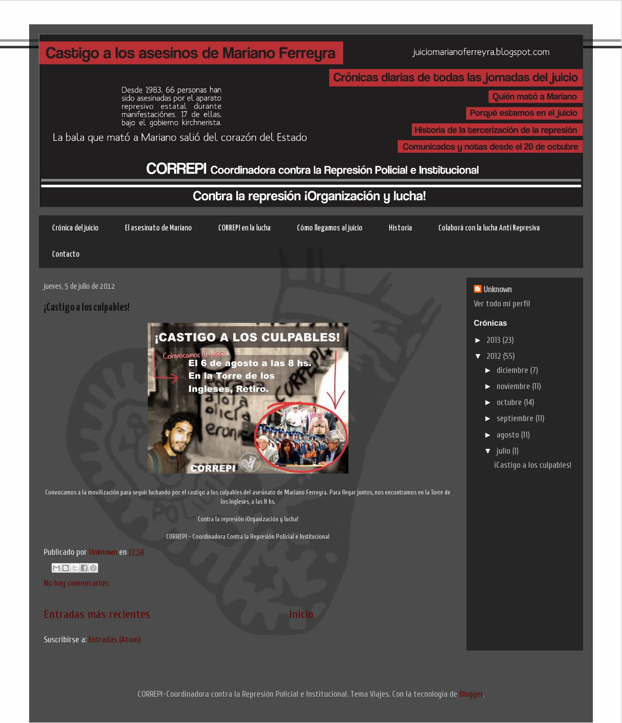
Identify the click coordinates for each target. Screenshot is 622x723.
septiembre (516, 418)
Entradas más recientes (97, 614)
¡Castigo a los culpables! (87, 307)
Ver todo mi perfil (502, 303)
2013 (494, 340)
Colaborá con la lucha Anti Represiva (489, 228)
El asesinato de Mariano (158, 228)
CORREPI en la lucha (244, 228)
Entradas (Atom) (114, 639)
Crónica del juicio (75, 228)
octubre (510, 402)
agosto (509, 435)
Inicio (301, 614)
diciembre (513, 370)
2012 (494, 356)
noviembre (514, 386)
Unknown (104, 552)
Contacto (66, 254)
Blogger (471, 694)
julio (504, 451)
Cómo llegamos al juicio (330, 228)
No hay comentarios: (76, 583)
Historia (400, 228)
